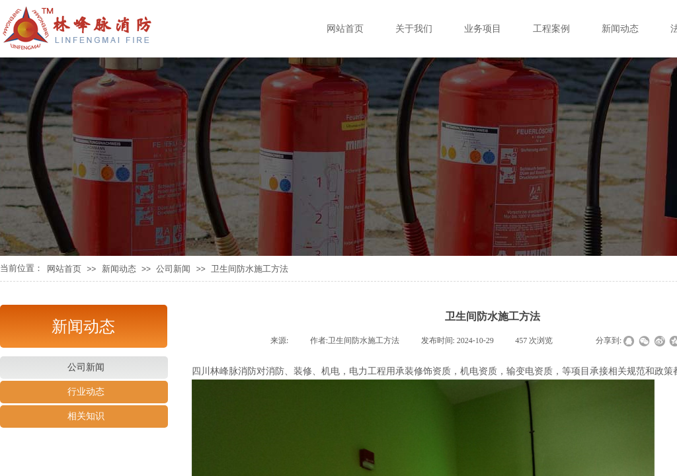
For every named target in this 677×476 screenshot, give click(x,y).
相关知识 (85, 416)
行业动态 (85, 392)
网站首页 (64, 269)
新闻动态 (119, 269)
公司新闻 (173, 269)
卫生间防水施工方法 (249, 269)
